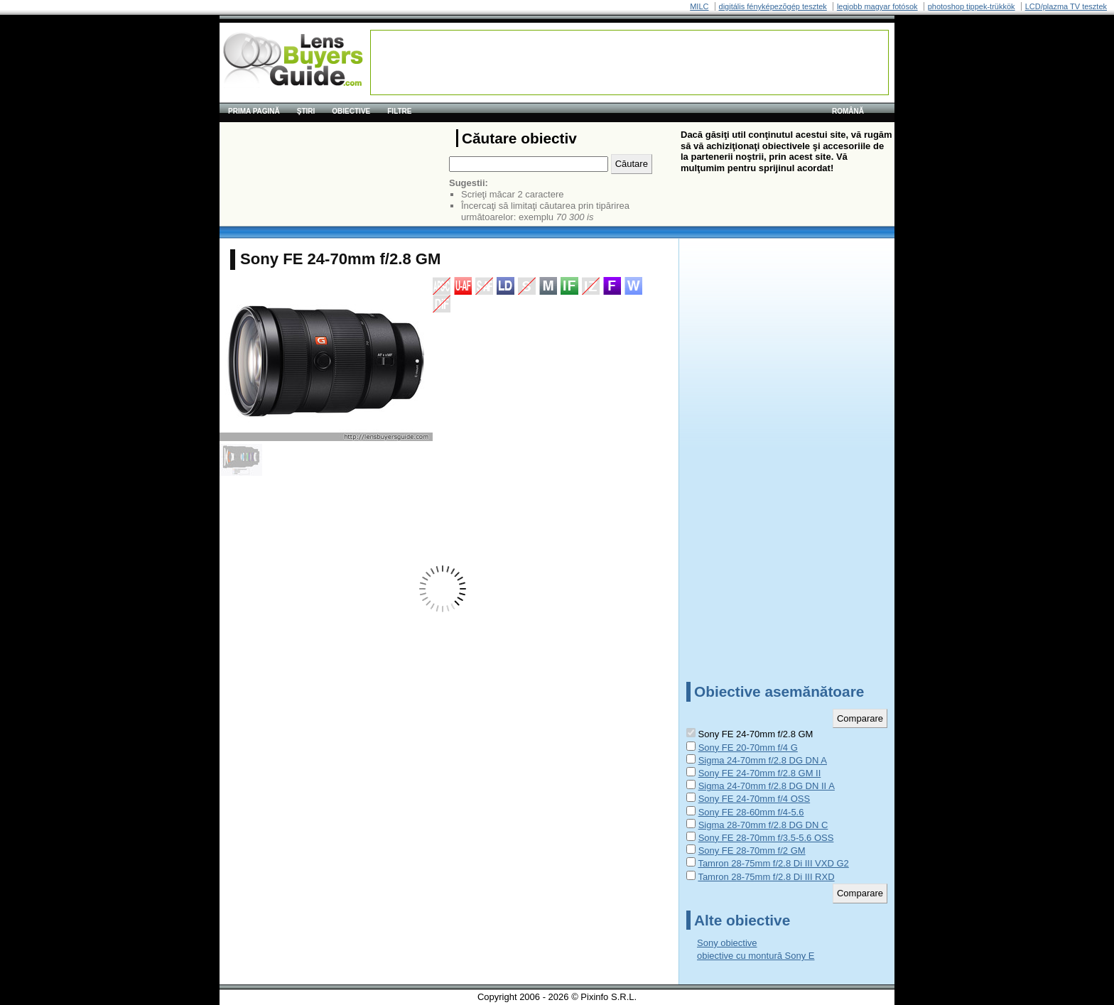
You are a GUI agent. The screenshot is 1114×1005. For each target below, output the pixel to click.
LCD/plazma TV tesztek (1066, 6)
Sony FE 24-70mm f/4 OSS (754, 798)
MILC (699, 6)
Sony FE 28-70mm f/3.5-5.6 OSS (766, 837)
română (848, 111)
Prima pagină (254, 111)
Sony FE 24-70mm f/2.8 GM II (759, 773)
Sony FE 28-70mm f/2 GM (752, 850)
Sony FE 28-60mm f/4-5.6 (751, 812)
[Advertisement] (629, 62)
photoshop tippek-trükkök (971, 6)
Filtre (399, 111)
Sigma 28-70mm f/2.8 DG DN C (763, 825)
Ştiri (306, 111)
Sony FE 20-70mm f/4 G (748, 747)
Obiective (351, 111)
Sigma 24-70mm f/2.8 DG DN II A (766, 786)
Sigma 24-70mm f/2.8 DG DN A (762, 760)
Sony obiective (727, 943)
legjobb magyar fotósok (877, 6)
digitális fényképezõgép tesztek (773, 6)
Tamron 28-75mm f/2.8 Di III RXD (766, 876)
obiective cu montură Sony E (755, 955)
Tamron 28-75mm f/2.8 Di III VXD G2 (773, 863)
